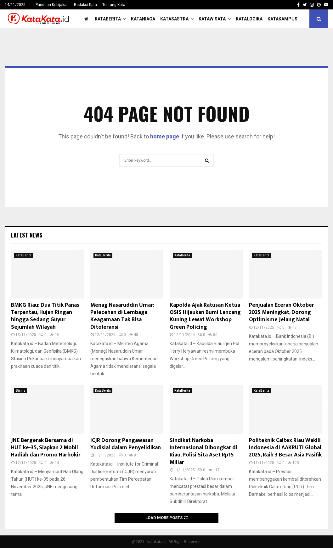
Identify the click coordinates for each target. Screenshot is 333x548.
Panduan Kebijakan (52, 5)
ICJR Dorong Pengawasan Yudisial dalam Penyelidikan (125, 444)
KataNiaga (143, 18)
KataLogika (249, 18)
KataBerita (108, 18)
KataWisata (212, 18)
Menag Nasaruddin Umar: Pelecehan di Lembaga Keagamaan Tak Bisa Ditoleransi (122, 316)
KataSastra (174, 18)
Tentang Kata (113, 5)
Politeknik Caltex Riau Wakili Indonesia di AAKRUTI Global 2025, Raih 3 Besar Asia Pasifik (285, 448)
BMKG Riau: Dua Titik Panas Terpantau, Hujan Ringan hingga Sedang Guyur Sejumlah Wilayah (45, 316)
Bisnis (20, 390)
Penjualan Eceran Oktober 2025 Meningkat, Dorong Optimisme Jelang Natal (281, 312)
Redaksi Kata (85, 5)
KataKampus (282, 18)
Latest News (26, 235)
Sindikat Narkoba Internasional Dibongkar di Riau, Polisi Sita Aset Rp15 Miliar (203, 451)
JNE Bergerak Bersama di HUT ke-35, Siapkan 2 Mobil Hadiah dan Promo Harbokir (46, 448)
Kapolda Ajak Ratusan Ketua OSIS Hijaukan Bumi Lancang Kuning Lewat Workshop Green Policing (205, 316)
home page (164, 136)
